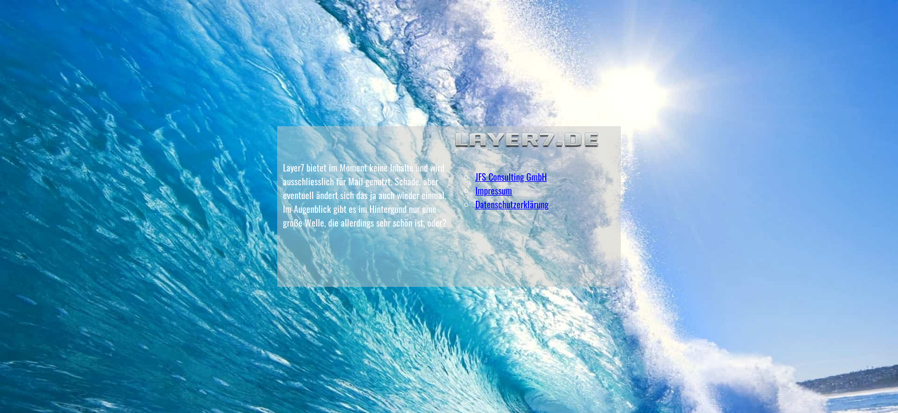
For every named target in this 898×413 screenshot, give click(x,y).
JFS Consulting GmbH (511, 177)
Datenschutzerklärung (512, 204)
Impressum (493, 190)
